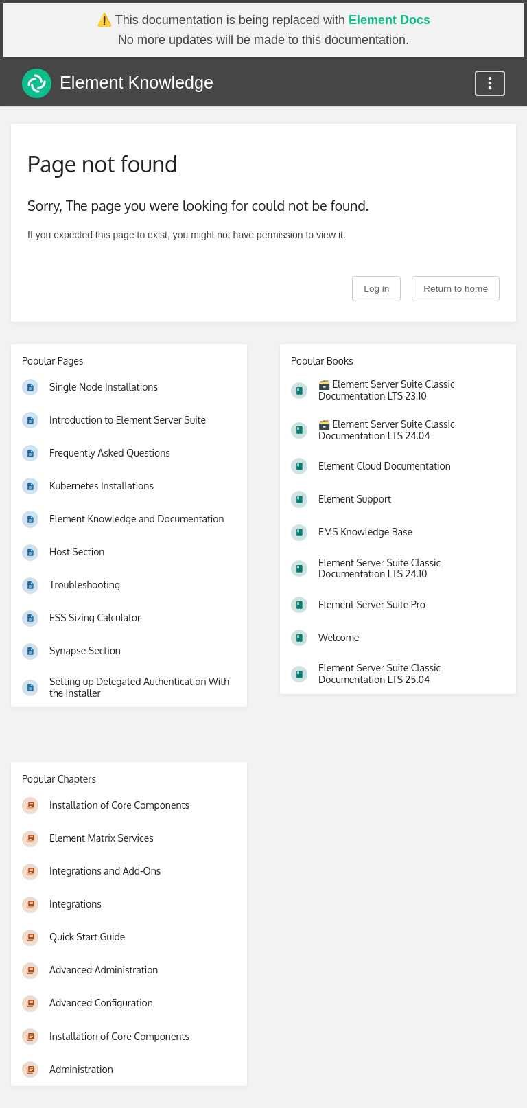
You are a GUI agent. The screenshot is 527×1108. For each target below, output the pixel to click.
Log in (376, 289)
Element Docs (389, 20)
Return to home (455, 289)
